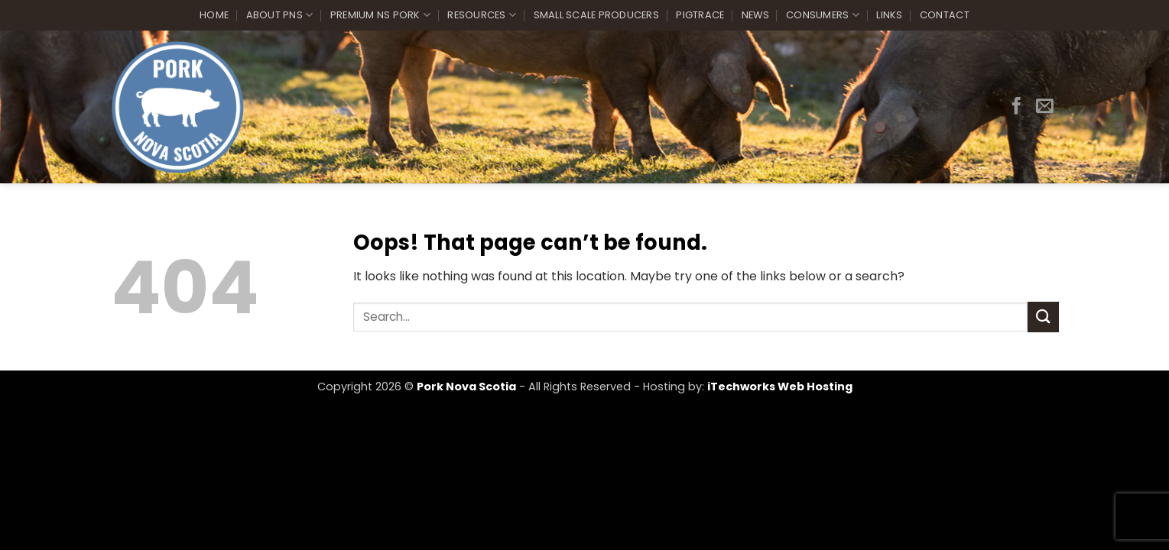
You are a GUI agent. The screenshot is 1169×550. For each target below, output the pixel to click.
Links (889, 14)
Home (214, 14)
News (755, 14)
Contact (944, 14)
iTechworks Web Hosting (779, 386)
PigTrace (700, 14)
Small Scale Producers (596, 14)
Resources (481, 15)
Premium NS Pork (380, 15)
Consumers (822, 15)
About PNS (279, 15)
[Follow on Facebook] (1016, 107)
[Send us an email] (1045, 107)
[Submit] (1043, 317)
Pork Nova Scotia (466, 386)
